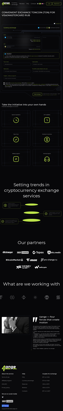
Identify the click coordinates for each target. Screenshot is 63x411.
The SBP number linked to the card (39, 68)
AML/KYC (29, 82)
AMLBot (8, 85)
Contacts (33, 3)
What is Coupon (11, 75)
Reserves (25, 384)
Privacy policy (6, 387)
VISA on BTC (46, 384)
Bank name (6, 68)
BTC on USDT (46, 391)
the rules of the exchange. (16, 82)
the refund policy (54, 85)
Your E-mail (6, 61)
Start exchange (37, 94)
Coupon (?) (10, 75)
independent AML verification (39, 84)
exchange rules (48, 94)
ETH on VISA (46, 380)
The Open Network (34, 56)
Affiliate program (7, 380)
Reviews (21, 3)
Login (49, 3)
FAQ (27, 3)
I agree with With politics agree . (19, 82)
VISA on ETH (46, 387)
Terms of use (5, 377)
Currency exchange (15, 3)
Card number (35, 61)
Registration (57, 3)
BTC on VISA (46, 377)
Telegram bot (57, 23)
